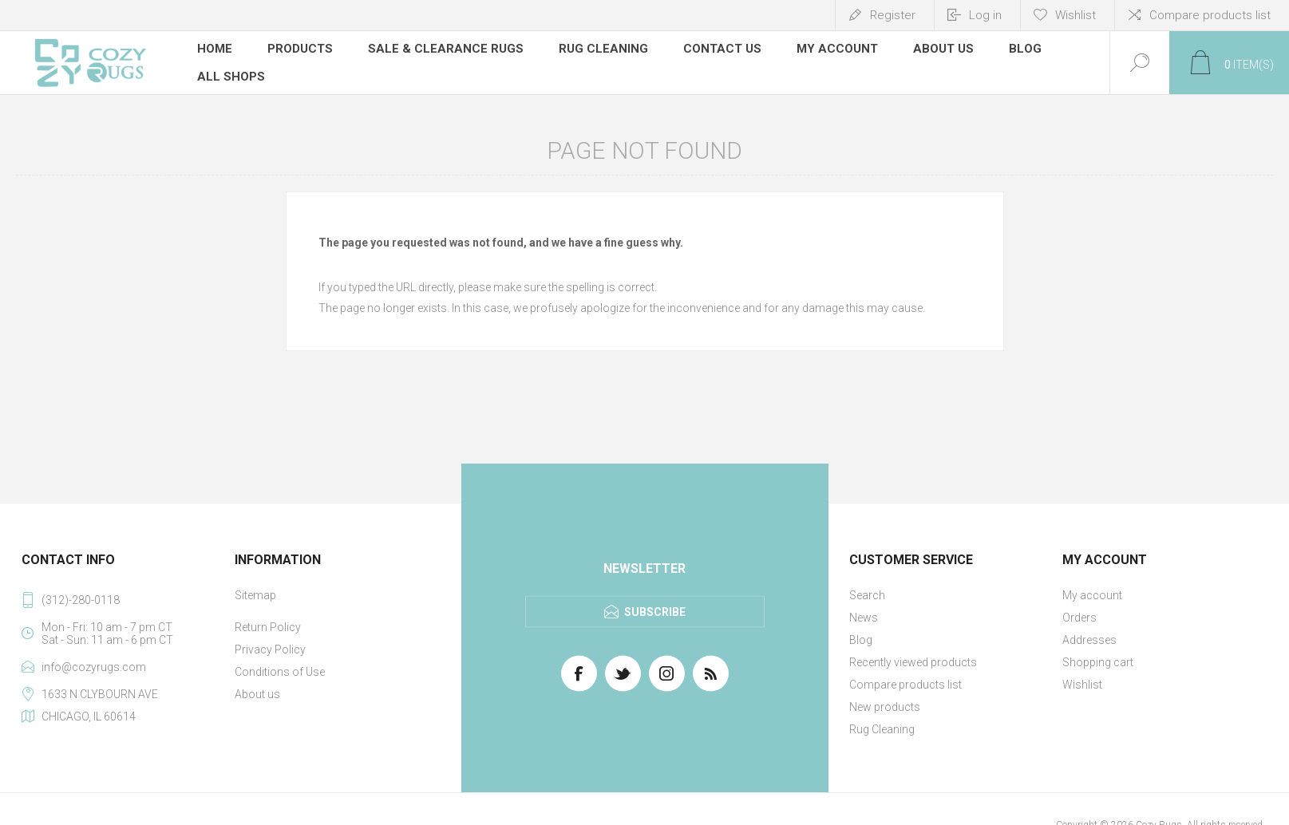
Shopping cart (1097, 662)
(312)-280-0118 (81, 600)
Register (892, 15)
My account (1092, 595)
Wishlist (1082, 684)
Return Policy (268, 627)
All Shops (231, 76)
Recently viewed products (913, 662)
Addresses (1089, 640)
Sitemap (255, 595)
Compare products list (1210, 15)
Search (867, 595)
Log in (985, 15)
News (863, 617)
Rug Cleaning (882, 729)
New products (884, 707)
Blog (860, 640)
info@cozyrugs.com (94, 667)
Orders (1079, 617)
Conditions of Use (280, 671)
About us (257, 694)
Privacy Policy (270, 649)
